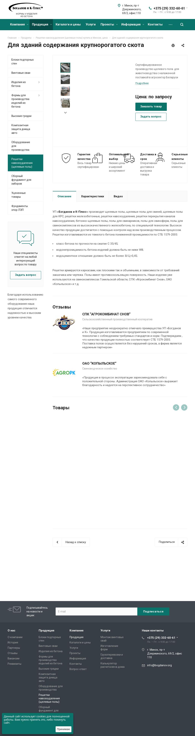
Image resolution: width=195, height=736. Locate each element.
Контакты (155, 24)
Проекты (109, 24)
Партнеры (14, 647)
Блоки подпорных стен (22, 61)
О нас (11, 630)
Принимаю (63, 729)
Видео (118, 196)
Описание (64, 196)
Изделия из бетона (18, 84)
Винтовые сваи (20, 72)
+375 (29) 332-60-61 (169, 8)
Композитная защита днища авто (20, 129)
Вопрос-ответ (78, 669)
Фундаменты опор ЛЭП (19, 208)
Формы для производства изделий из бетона (20, 101)
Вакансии (13, 658)
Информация (132, 24)
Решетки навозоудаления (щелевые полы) (22, 163)
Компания (19, 24)
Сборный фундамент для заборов (21, 179)
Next (65, 112)
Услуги (91, 24)
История (13, 642)
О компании (15, 637)
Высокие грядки (21, 115)
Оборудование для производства (20, 146)
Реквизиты (14, 663)
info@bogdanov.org (159, 665)
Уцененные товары (18, 194)
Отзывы (13, 653)
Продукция (42, 24)
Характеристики (92, 196)
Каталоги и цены (68, 24)
